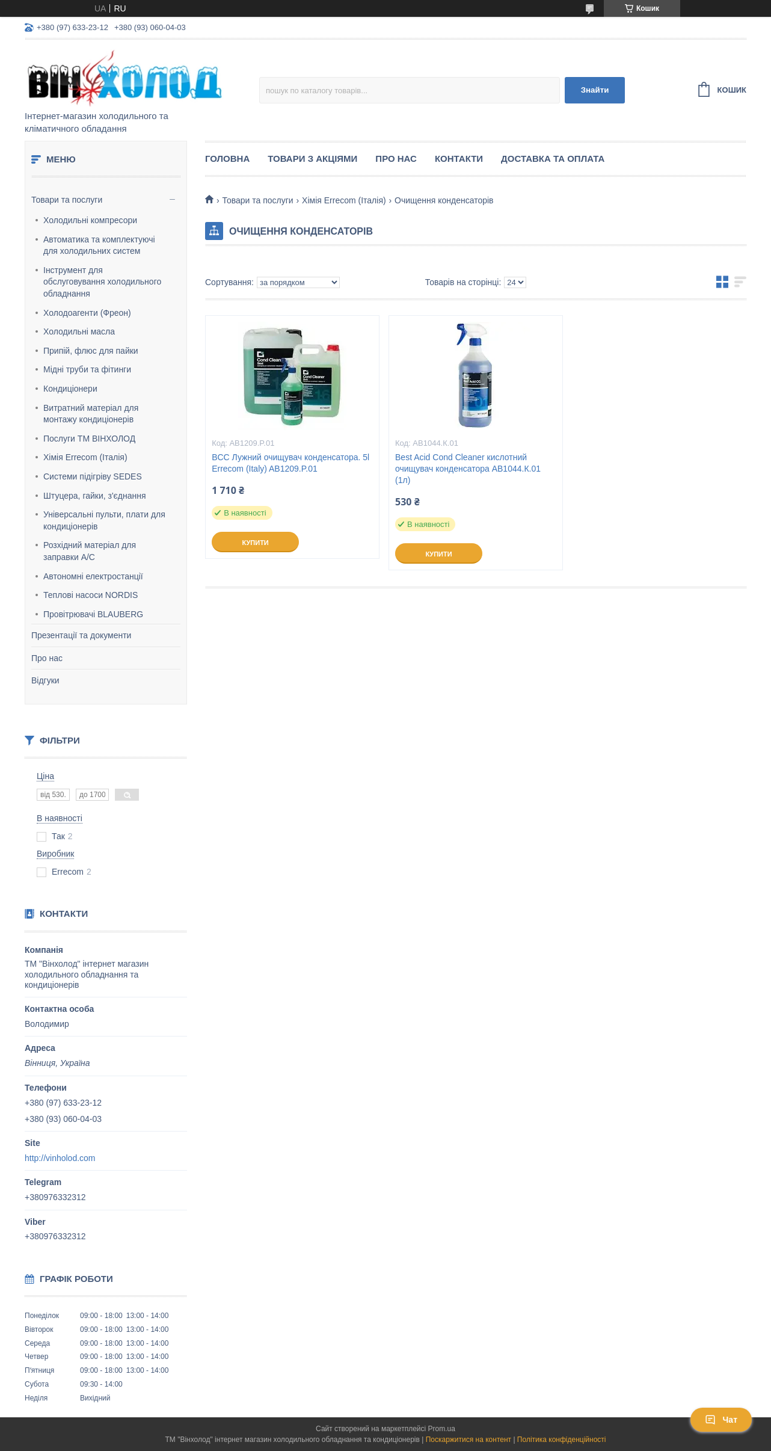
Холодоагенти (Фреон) (87, 313)
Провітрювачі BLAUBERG (93, 614)
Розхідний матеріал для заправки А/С (89, 551)
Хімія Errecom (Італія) (85, 457)
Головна (227, 158)
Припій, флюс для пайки (90, 351)
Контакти (459, 158)
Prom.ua (441, 1429)
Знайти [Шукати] (595, 89)
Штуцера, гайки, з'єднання (94, 496)
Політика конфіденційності (561, 1439)
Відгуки (45, 680)
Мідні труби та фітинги (87, 369)
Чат (721, 1419)
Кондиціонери (70, 388)
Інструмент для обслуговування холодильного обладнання (102, 281)
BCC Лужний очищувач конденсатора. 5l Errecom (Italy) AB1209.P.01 (290, 462)
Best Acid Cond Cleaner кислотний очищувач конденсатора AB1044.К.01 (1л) (468, 468)
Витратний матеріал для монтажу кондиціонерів (90, 414)
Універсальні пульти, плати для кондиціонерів (104, 520)
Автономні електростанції (93, 576)
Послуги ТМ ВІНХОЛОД (89, 438)
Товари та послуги (66, 200)
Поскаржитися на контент (468, 1439)
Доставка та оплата (552, 158)
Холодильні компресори (90, 220)
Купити (255, 542)
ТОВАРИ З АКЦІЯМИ (312, 158)
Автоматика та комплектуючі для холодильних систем (99, 245)
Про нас (47, 658)
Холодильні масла (79, 331)
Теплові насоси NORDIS (90, 595)
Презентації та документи (81, 635)
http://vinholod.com (60, 1158)
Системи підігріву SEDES (92, 476)
